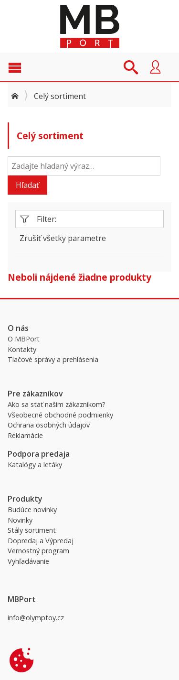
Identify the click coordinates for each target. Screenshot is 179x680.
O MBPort (24, 338)
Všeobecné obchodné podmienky (60, 414)
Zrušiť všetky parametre (63, 238)
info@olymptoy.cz (36, 617)
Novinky (20, 520)
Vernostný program (38, 550)
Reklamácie (25, 435)
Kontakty (22, 349)
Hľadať (27, 185)
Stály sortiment (32, 530)
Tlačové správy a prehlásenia (53, 359)
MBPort (89, 26)
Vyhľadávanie (28, 561)
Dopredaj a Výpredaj (41, 540)
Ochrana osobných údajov (49, 424)
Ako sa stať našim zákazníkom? (56, 404)
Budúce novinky (32, 509)
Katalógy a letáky (35, 464)
